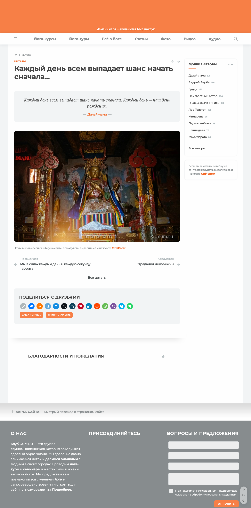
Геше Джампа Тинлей (207, 103)
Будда (196, 89)
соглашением (207, 490)
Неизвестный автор (206, 96)
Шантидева (199, 130)
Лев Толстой (200, 110)
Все (230, 64)
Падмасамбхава (203, 123)
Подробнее (61, 489)
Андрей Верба (202, 83)
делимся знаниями (61, 459)
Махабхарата (200, 137)
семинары (31, 469)
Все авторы (197, 148)
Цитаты (20, 61)
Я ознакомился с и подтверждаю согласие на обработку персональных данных (206, 492)
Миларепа (199, 117)
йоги (58, 479)
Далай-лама (97, 114)
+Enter (118, 248)
